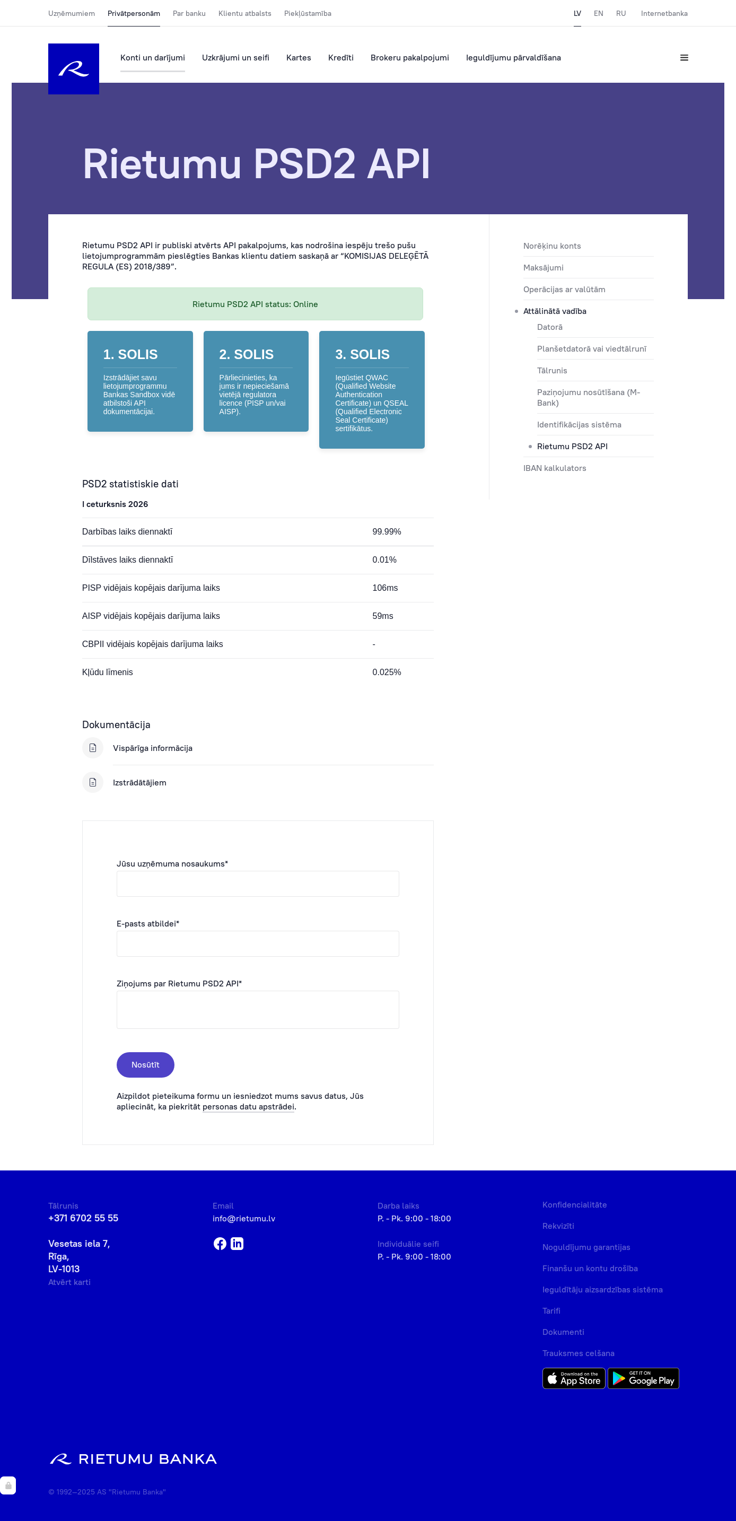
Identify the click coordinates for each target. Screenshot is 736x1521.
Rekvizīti (558, 1225)
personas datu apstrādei (248, 1106)
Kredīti (341, 57)
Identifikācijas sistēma (579, 424)
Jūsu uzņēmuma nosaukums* (172, 863)
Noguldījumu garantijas (586, 1247)
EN (598, 13)
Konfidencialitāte (574, 1204)
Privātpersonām (134, 13)
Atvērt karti (69, 1282)
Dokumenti (563, 1331)
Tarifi (551, 1310)
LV (577, 13)
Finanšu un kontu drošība (590, 1268)
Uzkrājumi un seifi (235, 57)
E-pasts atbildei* (148, 923)
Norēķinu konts (552, 245)
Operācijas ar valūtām (564, 289)
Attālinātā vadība (554, 310)
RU (621, 13)
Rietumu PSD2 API (572, 446)
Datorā (550, 326)
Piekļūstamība (307, 13)
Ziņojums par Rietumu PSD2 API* (179, 983)
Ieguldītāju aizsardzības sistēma (602, 1289)
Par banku (189, 13)
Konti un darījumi (152, 57)
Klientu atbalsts (244, 13)
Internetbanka (664, 13)
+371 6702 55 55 (83, 1218)
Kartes (298, 57)
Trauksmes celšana (578, 1353)
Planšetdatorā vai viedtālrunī (591, 348)
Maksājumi (543, 267)
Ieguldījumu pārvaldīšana (513, 57)
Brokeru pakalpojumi (410, 57)
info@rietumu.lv (244, 1218)
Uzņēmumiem (71, 13)
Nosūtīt (146, 1064)
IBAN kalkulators (554, 467)
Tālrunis (552, 370)
